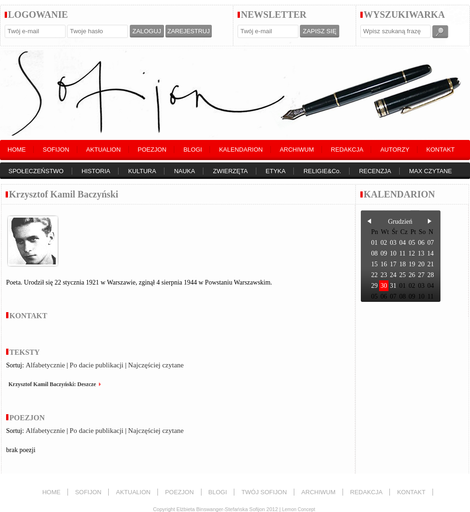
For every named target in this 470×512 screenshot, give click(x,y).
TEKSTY (24, 352)
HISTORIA (96, 171)
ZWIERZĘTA (230, 171)
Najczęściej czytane (156, 365)
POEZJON (152, 149)
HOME (16, 149)
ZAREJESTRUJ (188, 31)
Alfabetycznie (45, 365)
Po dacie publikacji (97, 365)
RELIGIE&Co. (322, 171)
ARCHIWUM (297, 149)
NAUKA (184, 171)
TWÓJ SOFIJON (264, 492)
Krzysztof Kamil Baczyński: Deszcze (52, 384)
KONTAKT (440, 149)
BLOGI (192, 149)
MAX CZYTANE (430, 171)
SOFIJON (56, 149)
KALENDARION (240, 149)
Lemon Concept (298, 509)
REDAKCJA (347, 149)
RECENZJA (375, 171)
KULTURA (142, 171)
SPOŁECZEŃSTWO (36, 171)
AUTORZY (395, 149)
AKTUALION (103, 149)
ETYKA (276, 171)
